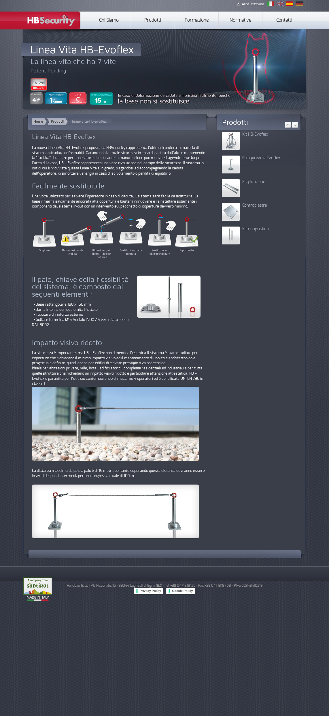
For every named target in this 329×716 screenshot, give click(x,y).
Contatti (284, 20)
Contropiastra (254, 205)
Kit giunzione (253, 182)
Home (38, 121)
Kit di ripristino (255, 229)
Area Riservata (253, 4)
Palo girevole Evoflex (261, 158)
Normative (240, 20)
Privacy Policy (150, 590)
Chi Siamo (109, 20)
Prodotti (152, 20)
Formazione (197, 20)
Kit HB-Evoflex (255, 134)
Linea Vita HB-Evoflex (82, 49)
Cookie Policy (182, 590)
